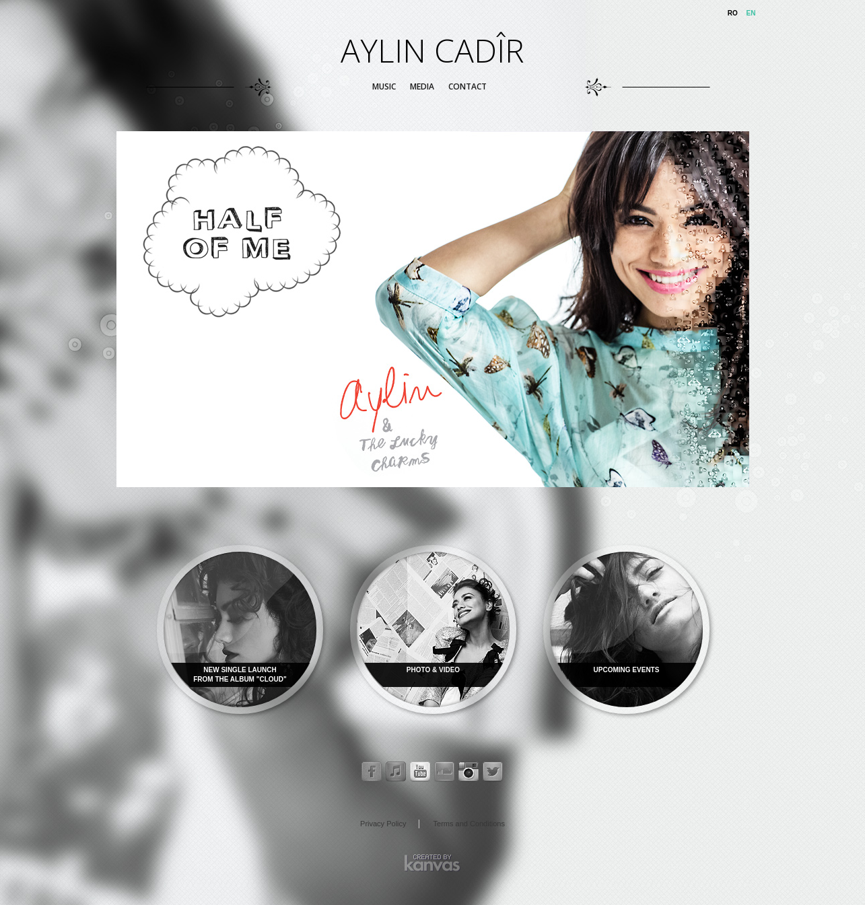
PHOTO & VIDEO (433, 670)
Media (422, 86)
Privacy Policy (383, 824)
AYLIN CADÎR (432, 50)
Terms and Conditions (469, 824)
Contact (467, 86)
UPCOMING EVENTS (627, 670)
